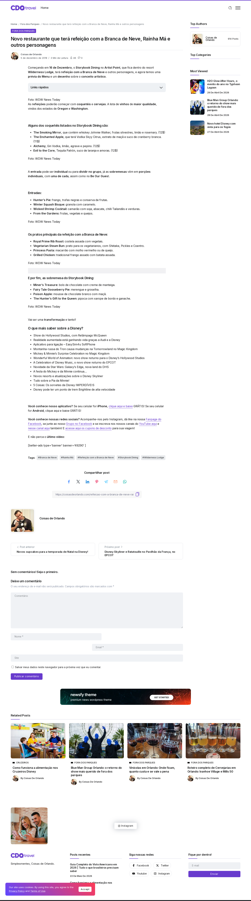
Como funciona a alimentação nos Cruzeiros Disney (35, 759)
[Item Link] (197, 86)
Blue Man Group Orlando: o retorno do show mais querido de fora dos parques (222, 105)
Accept (85, 889)
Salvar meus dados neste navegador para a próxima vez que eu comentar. (58, 656)
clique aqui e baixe (121, 406)
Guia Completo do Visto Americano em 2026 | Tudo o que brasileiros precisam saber (94, 857)
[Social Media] (140, 855)
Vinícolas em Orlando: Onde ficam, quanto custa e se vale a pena (152, 759)
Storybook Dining (129, 457)
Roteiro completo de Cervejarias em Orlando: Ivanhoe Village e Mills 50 (211, 759)
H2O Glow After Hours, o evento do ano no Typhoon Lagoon (223, 84)
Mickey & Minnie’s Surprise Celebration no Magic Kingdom (71, 353)
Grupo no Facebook (79, 424)
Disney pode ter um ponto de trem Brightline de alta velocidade (74, 389)
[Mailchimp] (214, 863)
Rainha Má (68, 457)
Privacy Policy (17, 891)
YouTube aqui (148, 424)
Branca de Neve (48, 457)
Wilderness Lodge (154, 457)
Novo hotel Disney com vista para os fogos (221, 125)
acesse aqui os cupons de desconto (88, 428)
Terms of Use (37, 891)
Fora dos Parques (29, 24)
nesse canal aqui (39, 428)
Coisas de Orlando (31, 54)
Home (14, 24)
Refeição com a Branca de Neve (96, 457)
